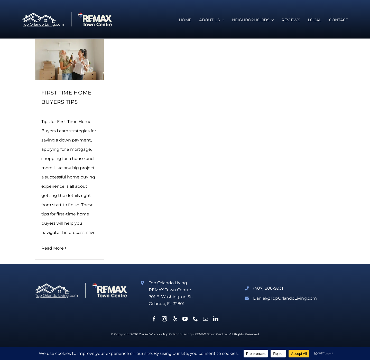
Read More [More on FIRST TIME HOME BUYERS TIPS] (52, 248)
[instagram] (164, 318)
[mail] (205, 318)
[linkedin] (215, 318)
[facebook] (154, 318)
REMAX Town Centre (211, 334)
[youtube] (185, 318)
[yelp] (174, 318)
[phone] (195, 318)
